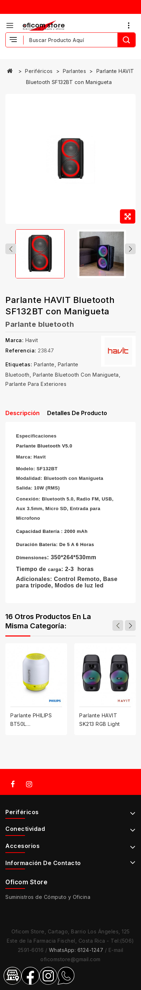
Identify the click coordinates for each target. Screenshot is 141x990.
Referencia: (20, 350)
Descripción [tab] (22, 413)
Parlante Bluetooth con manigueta (76, 375)
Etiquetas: (18, 364)
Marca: (14, 340)
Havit (31, 340)
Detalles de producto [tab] (77, 413)
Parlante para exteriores (35, 384)
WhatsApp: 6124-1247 (76, 950)
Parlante (44, 364)
